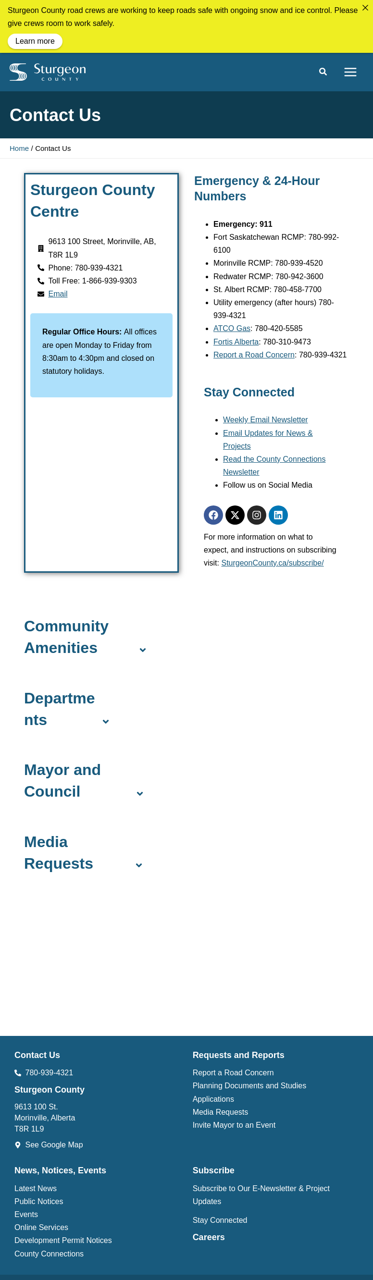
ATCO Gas (231, 328)
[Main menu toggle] (350, 72)
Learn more (35, 41)
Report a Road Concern (254, 355)
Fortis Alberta (236, 342)
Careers (209, 1237)
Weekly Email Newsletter (265, 420)
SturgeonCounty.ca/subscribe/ (272, 563)
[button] (323, 73)
